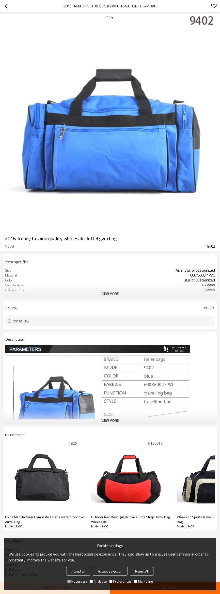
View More (110, 293)
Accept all (78, 571)
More (208, 307)
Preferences (120, 581)
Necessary (77, 581)
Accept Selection (110, 571)
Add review (21, 321)
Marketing (143, 581)
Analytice (98, 581)
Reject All (142, 571)
